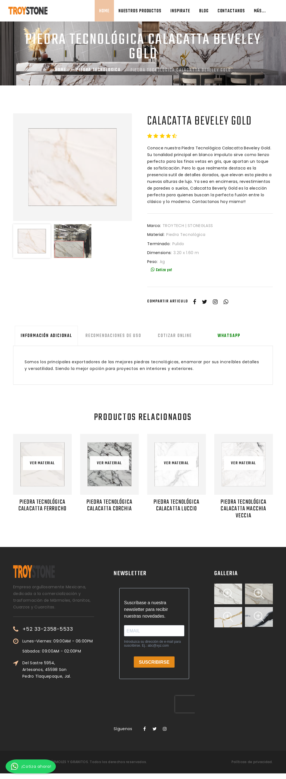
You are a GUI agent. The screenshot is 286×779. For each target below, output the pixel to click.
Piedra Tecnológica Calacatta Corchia (110, 505)
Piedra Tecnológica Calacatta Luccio (177, 505)
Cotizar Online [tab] (170, 336)
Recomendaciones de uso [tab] (110, 336)
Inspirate (180, 11)
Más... (260, 11)
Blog (204, 11)
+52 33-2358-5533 (65, 628)
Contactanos (231, 11)
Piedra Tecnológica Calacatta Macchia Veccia (244, 508)
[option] (72, 167)
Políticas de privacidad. (252, 761)
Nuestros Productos (139, 11)
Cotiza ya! (161, 270)
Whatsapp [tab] (222, 336)
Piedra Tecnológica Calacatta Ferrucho (42, 505)
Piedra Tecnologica (98, 70)
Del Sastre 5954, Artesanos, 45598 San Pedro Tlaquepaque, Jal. (64, 668)
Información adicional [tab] (44, 336)
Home (104, 11)
